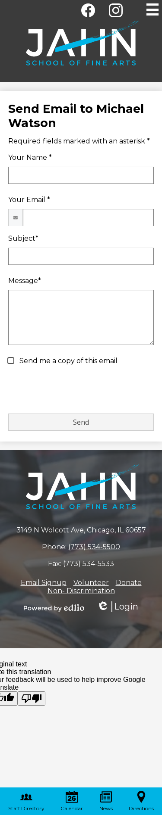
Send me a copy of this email (68, 361)
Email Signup (44, 583)
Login (117, 606)
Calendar (71, 801)
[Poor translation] (31, 698)
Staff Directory (26, 801)
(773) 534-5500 (94, 547)
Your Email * (29, 200)
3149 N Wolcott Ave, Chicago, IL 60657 (81, 530)
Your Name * (30, 157)
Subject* (23, 238)
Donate (129, 583)
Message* (24, 281)
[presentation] (74, 390)
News (106, 801)
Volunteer (91, 583)
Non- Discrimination (81, 591)
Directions (141, 801)
